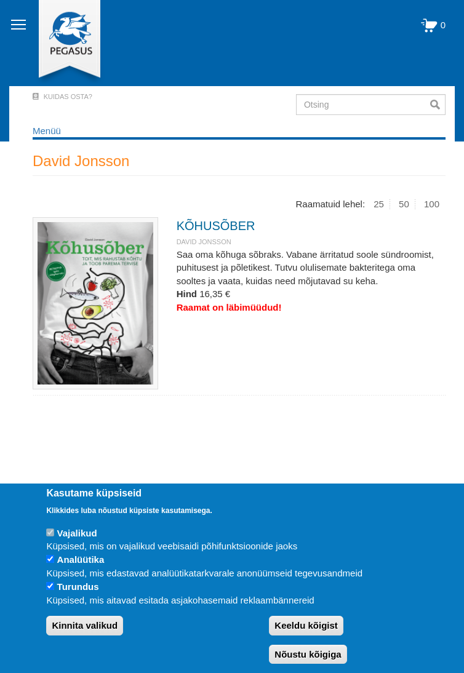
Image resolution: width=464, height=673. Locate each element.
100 (431, 204)
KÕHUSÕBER (216, 226)
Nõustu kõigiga (307, 654)
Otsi (438, 104)
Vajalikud (77, 533)
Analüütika (81, 559)
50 (404, 204)
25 (379, 204)
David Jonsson (204, 241)
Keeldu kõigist (306, 625)
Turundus (78, 586)
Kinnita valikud (85, 625)
